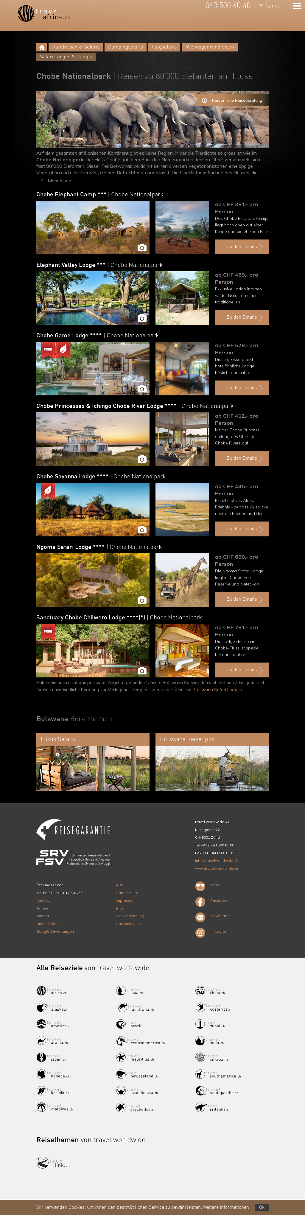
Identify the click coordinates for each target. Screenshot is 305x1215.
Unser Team (46, 923)
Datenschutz (127, 892)
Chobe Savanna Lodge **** (101, 477)
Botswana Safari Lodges (217, 689)
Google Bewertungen (55, 931)
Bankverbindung (130, 916)
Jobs (120, 908)
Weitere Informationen (226, 1207)
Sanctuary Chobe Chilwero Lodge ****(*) (119, 618)
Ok (261, 1207)
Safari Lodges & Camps (66, 57)
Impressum (126, 900)
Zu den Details (245, 247)
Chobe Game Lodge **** (97, 336)
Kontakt (43, 900)
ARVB (121, 885)
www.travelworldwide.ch (216, 868)
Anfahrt (42, 916)
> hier (240, 682)
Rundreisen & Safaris (75, 47)
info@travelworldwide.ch (216, 860)
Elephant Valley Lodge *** (99, 265)
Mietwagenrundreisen (209, 47)
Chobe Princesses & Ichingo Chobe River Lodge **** (135, 406)
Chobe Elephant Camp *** (100, 195)
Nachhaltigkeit (128, 923)
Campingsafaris (125, 47)
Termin (42, 908)
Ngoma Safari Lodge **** (99, 547)
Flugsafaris (164, 47)
